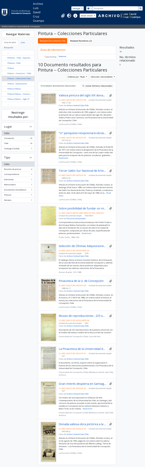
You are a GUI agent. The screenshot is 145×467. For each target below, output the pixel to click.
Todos (6, 133)
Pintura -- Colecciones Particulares (22, 78)
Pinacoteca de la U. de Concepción (81, 281)
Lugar (8, 126)
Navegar (76, 8)
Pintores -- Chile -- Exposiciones (21, 58)
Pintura (11, 68)
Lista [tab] (23, 42)
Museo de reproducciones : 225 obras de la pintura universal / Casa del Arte (82, 316)
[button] (63, 16)
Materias (62, 56)
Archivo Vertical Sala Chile (78, 105)
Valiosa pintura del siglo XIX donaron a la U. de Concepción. (82, 95)
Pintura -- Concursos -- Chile (19, 73)
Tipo (7, 157)
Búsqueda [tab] (8, 47)
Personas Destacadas (76, 218)
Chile (18, 144)
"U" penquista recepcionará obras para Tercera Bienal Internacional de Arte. (82, 133)
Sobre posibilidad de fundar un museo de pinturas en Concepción (82, 208)
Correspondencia (18, 175)
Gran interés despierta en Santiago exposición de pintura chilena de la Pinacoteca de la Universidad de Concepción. (82, 383)
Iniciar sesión (87, 15)
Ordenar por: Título (77, 76)
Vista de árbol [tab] (10, 42)
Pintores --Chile (14, 63)
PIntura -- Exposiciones (17, 83)
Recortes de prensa (18, 170)
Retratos (18, 201)
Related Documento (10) (52, 40)
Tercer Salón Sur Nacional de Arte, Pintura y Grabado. (82, 170)
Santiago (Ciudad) (18, 149)
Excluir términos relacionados (97, 85)
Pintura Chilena (14, 88)
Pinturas (18, 195)
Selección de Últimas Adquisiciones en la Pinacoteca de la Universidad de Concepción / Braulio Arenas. (82, 246)
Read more (63, 158)
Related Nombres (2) (81, 40)
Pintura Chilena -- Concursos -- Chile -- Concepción (29, 94)
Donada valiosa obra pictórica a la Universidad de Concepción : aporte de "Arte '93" (82, 424)
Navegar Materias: (18, 34)
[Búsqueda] (115, 8)
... (8, 52)
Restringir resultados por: (18, 115)
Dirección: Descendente (102, 76)
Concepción (18, 139)
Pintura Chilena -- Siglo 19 (18, 99)
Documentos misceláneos (18, 190)
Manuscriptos (18, 185)
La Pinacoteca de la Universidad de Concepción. (82, 349)
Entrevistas (18, 180)
